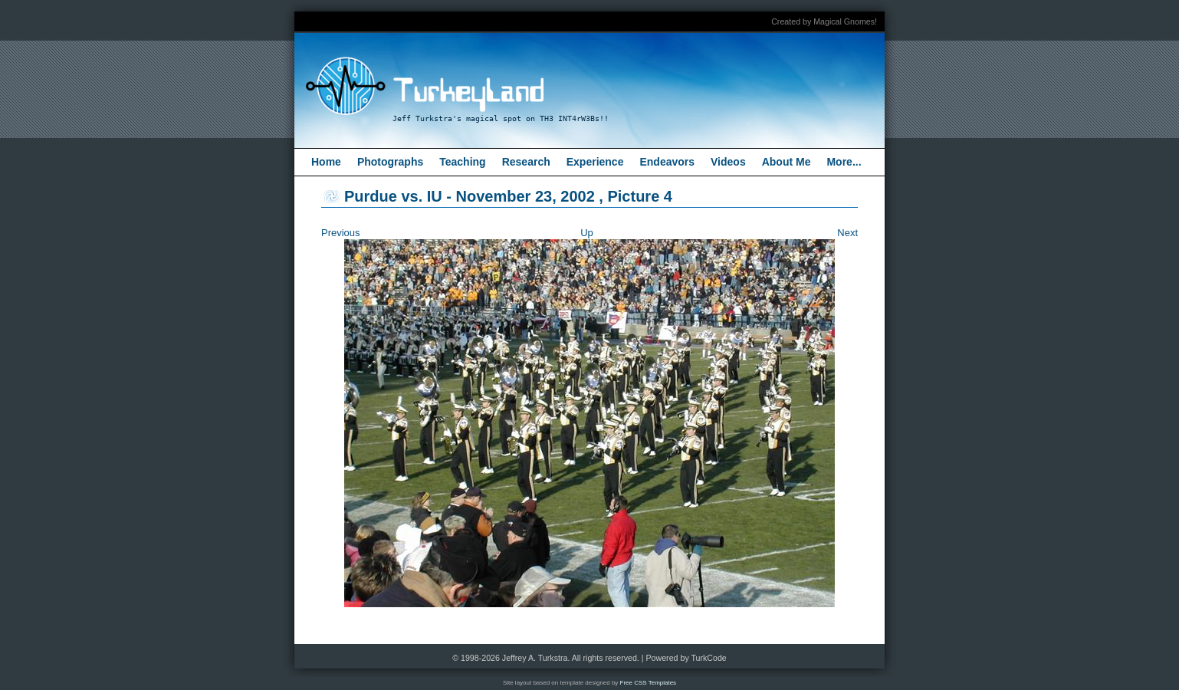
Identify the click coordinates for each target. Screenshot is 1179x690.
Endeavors (667, 162)
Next (847, 232)
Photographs (390, 162)
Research (526, 162)
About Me (786, 162)
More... (843, 162)
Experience (595, 162)
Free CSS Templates (648, 682)
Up (586, 232)
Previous (340, 232)
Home (326, 162)
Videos (728, 162)
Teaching (462, 162)
